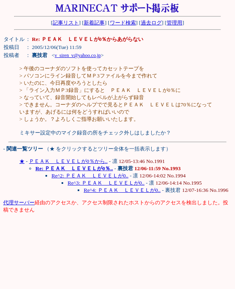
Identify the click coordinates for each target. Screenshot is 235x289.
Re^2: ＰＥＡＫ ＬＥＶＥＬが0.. (90, 176)
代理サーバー (19, 202)
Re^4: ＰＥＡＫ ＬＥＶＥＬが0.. (122, 190)
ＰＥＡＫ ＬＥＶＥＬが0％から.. (68, 161)
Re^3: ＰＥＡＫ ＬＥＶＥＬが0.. (106, 183)
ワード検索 (123, 23)
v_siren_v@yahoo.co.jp (78, 55)
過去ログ (151, 23)
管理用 (174, 23)
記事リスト (66, 23)
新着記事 (94, 23)
